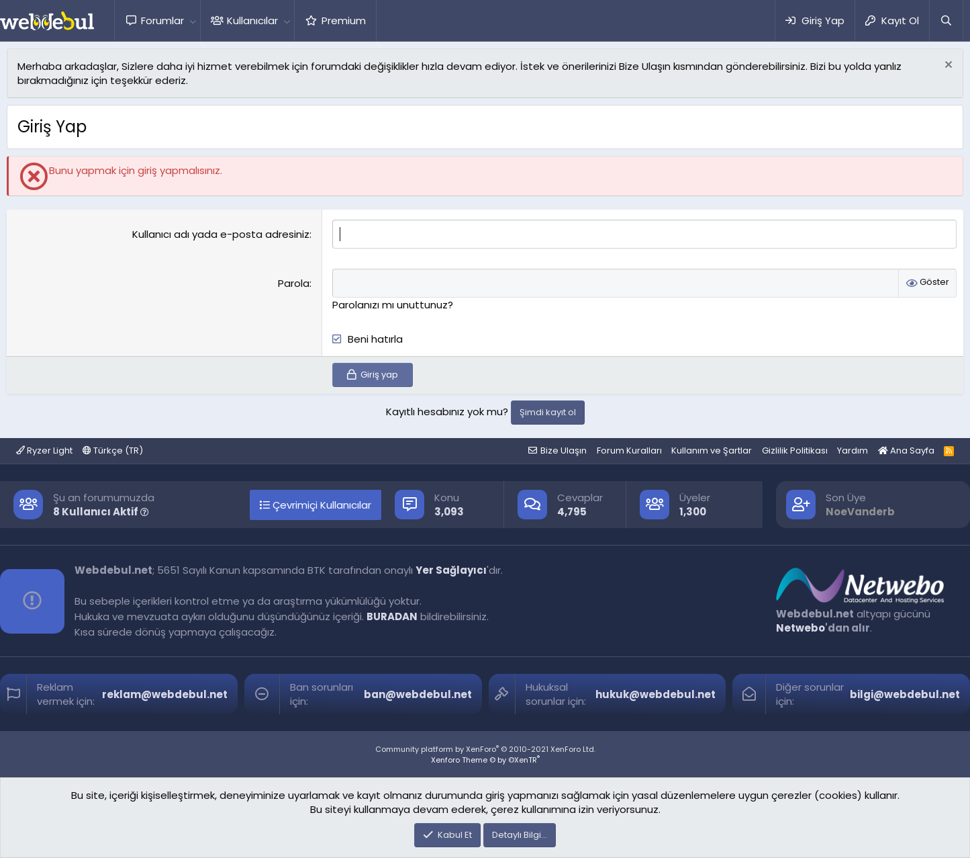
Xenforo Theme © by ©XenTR (485, 760)
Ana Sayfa (906, 450)
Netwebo (800, 628)
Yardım (852, 450)
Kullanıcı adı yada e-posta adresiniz (220, 234)
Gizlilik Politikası (795, 450)
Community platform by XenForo (485, 749)
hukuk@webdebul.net (655, 694)
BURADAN (392, 616)
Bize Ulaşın (563, 450)
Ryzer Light (44, 450)
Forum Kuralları (629, 450)
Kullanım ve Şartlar (711, 450)
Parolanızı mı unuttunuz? (392, 305)
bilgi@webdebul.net (905, 694)
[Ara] (946, 20)
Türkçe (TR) (113, 450)
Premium (344, 20)
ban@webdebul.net (418, 694)
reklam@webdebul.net (165, 694)
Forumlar (162, 20)
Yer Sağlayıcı (451, 570)
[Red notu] (947, 66)
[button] (192, 20)
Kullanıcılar (252, 20)
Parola (293, 283)
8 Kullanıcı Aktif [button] (101, 512)
